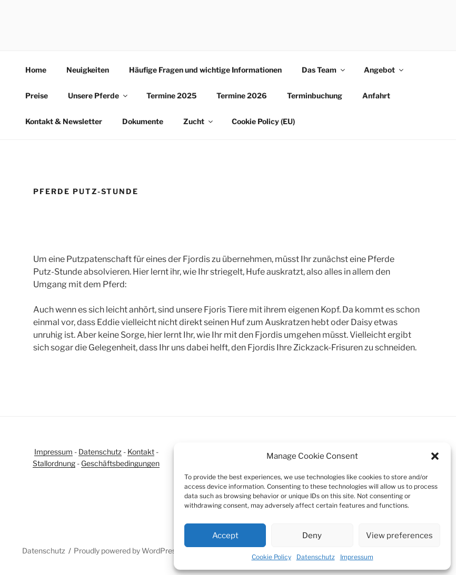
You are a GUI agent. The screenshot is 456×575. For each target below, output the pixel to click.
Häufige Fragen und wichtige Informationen (205, 69)
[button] (435, 456)
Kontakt (140, 451)
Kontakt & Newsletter (63, 121)
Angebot (384, 69)
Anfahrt (376, 95)
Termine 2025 (171, 95)
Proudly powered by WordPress (127, 550)
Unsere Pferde (98, 95)
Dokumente (142, 121)
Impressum (356, 557)
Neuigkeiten (87, 69)
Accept (225, 535)
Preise (36, 95)
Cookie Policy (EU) (263, 121)
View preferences (399, 535)
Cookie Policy (271, 557)
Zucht (198, 121)
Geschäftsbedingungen (120, 463)
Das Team (324, 69)
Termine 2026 (241, 95)
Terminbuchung (314, 95)
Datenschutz (315, 557)
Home (35, 69)
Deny (312, 535)
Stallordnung (54, 463)
